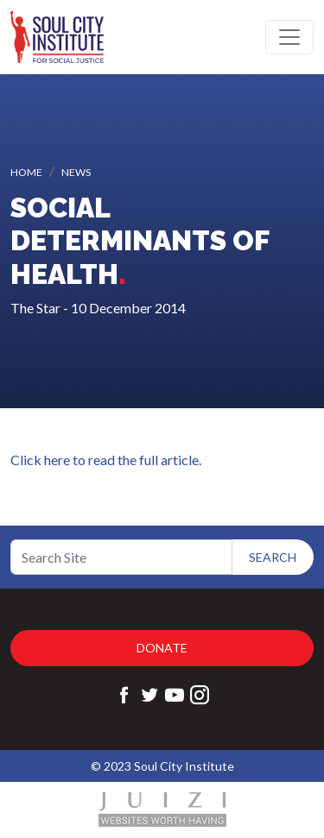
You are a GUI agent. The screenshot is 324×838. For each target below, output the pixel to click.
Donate (162, 647)
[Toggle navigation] (289, 37)
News (76, 172)
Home (26, 172)
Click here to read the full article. (105, 459)
